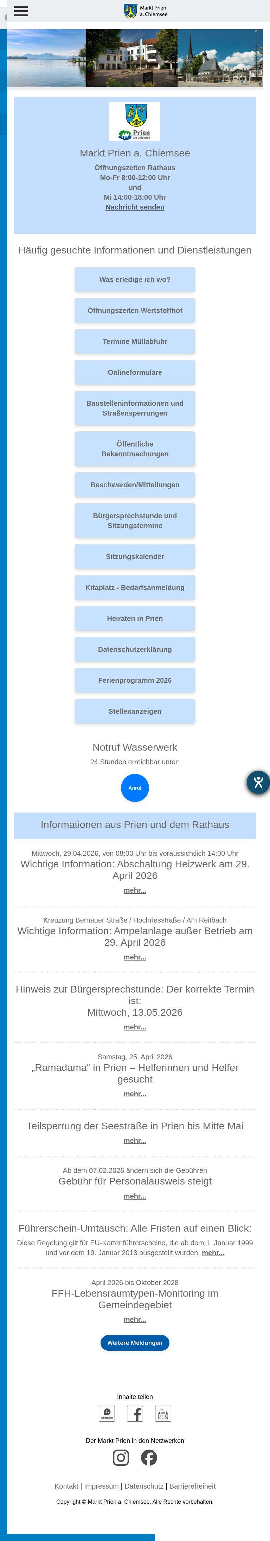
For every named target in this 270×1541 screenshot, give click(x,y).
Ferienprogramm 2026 (135, 680)
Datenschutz (143, 1486)
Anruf (134, 788)
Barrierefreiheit (192, 1486)
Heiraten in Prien (135, 618)
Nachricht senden (135, 207)
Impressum (101, 1486)
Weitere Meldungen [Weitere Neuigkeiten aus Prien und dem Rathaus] (135, 1343)
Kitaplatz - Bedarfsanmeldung (135, 587)
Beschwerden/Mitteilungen (134, 485)
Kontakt (66, 1486)
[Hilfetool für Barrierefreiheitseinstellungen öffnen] (258, 782)
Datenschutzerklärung (135, 649)
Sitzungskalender (135, 556)
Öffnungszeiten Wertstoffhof (135, 310)
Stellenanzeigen (134, 711)
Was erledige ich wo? (135, 279)
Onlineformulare (135, 372)
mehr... (135, 890)
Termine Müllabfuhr (135, 341)
